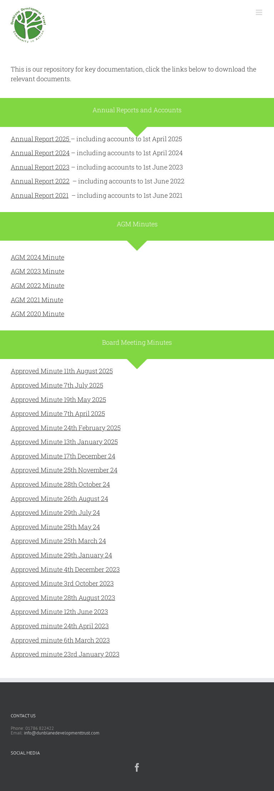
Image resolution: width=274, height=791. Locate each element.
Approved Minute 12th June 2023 (59, 611)
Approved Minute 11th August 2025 (62, 371)
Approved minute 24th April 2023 (60, 626)
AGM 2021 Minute (37, 299)
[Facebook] (137, 767)
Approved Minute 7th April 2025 (58, 413)
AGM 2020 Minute (37, 313)
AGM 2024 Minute (37, 257)
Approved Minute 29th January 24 (61, 555)
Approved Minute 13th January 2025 (64, 441)
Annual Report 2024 (40, 152)
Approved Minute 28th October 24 (60, 484)
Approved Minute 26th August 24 (59, 498)
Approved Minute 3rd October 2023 (62, 583)
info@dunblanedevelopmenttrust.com (62, 733)
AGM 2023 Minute (37, 271)
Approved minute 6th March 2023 (60, 640)
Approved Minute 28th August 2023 (63, 597)
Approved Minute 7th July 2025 (57, 385)
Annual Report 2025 (41, 138)
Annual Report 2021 (39, 195)
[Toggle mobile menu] (259, 12)
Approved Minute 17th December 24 (63, 456)
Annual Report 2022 (40, 181)
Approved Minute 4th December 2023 (65, 569)
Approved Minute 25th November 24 (64, 470)
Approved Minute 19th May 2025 (58, 399)
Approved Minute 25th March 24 (58, 540)
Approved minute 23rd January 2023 (65, 654)
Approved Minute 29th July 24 (55, 512)
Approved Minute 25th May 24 (55, 526)
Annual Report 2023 (40, 167)
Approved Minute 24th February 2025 (66, 427)
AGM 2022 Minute (37, 285)
